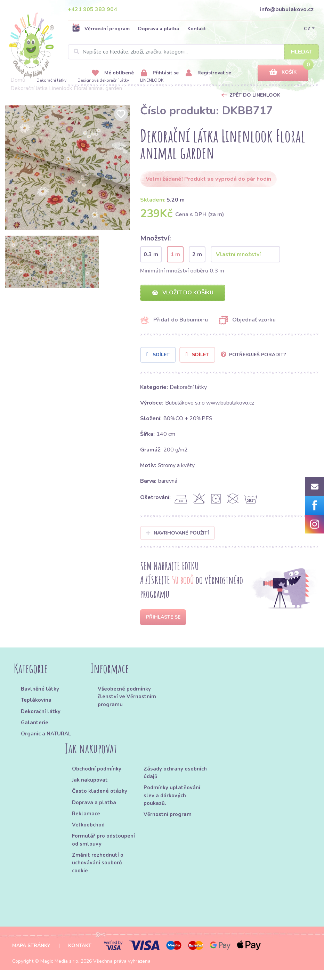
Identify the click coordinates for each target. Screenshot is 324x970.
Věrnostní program (101, 28)
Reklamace (86, 813)
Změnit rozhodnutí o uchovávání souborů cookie (97, 862)
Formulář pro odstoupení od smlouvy (103, 839)
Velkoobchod (88, 824)
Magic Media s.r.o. (59, 961)
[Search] (193, 51)
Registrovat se (208, 73)
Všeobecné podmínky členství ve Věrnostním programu (127, 696)
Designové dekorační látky (103, 80)
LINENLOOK (151, 80)
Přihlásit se (160, 73)
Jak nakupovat (90, 779)
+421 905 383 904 (92, 9)
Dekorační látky (51, 80)
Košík (283, 72)
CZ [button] (307, 28)
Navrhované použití (177, 533)
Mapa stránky (31, 945)
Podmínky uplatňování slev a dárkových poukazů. (172, 795)
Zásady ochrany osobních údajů (175, 772)
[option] (67, 167)
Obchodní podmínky (96, 768)
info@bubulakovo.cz (287, 9)
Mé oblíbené (113, 73)
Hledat (302, 52)
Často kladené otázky (99, 791)
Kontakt (196, 28)
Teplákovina (36, 699)
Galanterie (34, 722)
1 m (175, 254)
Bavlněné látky (40, 688)
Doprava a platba (158, 28)
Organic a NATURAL (46, 733)
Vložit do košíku (182, 292)
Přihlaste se (163, 617)
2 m (197, 254)
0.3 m (151, 254)
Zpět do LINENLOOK (254, 95)
